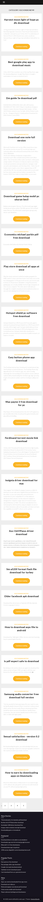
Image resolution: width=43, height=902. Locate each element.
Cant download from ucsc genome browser (13, 872)
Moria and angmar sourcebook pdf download (14, 887)
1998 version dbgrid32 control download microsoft (15, 850)
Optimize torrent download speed (11, 869)
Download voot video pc (8, 884)
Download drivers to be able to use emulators (14, 840)
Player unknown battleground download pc (13, 892)
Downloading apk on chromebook (10, 830)
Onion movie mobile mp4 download (11, 889)
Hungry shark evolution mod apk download (13, 827)
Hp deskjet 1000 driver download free (12, 825)
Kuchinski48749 (22, 17)
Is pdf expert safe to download (21, 661)
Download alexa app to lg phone (10, 847)
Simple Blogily (35, 899)
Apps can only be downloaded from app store (14, 882)
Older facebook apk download (21, 596)
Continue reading (21, 46)
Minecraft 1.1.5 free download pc (10, 845)
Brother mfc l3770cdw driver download (12, 822)
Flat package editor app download (10, 864)
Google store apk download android (11, 867)
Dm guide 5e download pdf (21, 98)
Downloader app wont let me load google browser (15, 842)
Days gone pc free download (9, 862)
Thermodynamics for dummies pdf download (14, 820)
